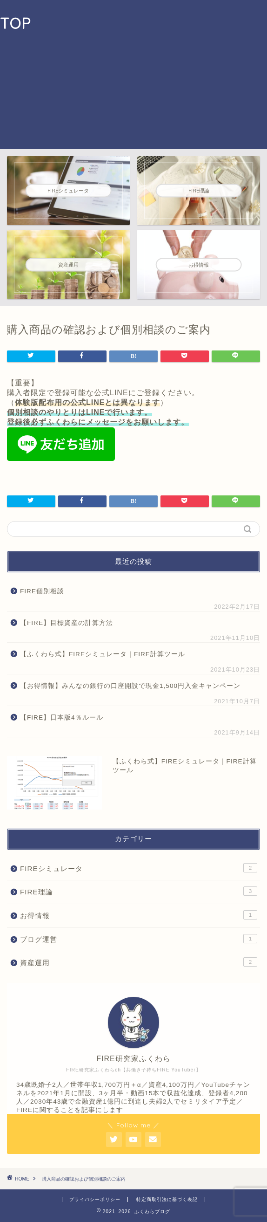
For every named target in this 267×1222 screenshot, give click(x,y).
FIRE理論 (138, 891)
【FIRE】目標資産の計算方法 (66, 622)
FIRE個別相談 (42, 591)
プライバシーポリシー (94, 1199)
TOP (15, 23)
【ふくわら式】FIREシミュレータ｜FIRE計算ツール (102, 654)
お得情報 (138, 915)
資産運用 (138, 962)
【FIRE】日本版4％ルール (65, 717)
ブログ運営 (138, 938)
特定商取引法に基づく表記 (167, 1199)
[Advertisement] (149, 74)
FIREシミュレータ (138, 867)
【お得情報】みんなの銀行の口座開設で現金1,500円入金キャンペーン (130, 685)
